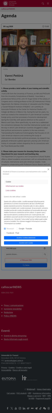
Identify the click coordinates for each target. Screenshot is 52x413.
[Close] (48, 169)
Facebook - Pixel (13, 233)
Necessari (10, 229)
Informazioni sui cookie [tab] (14, 186)
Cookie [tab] (8, 182)
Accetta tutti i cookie (26, 243)
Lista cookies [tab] (11, 190)
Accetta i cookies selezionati (26, 238)
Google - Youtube (25, 229)
